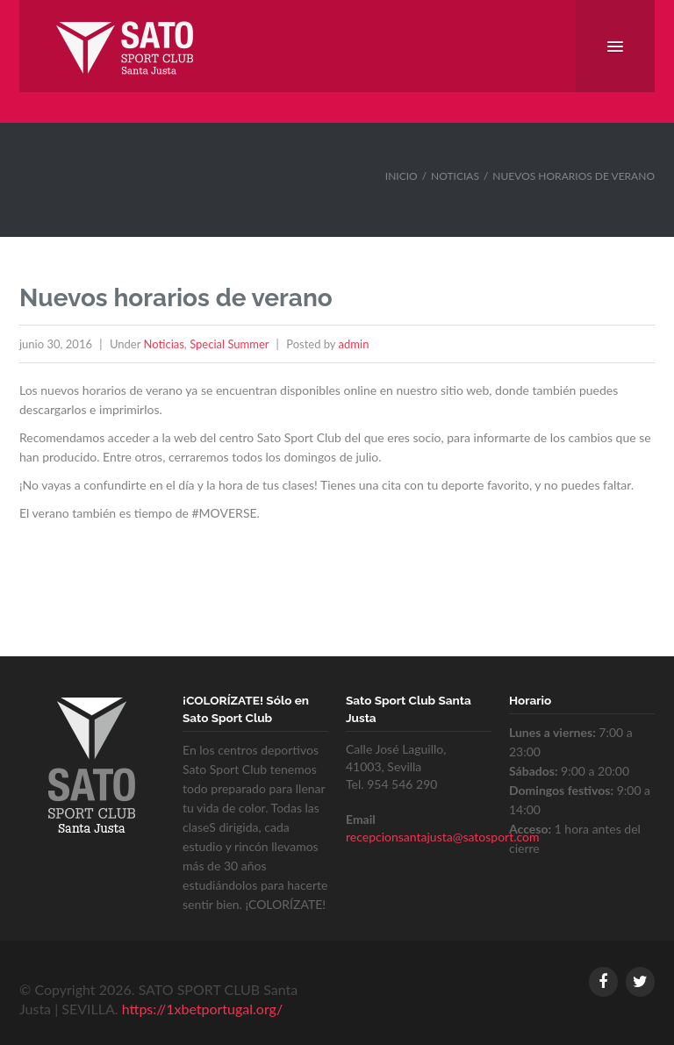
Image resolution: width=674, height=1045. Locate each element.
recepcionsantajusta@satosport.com (443, 836)
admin (354, 344)
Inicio (401, 176)
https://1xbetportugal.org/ (202, 1008)
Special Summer (229, 344)
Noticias (455, 176)
